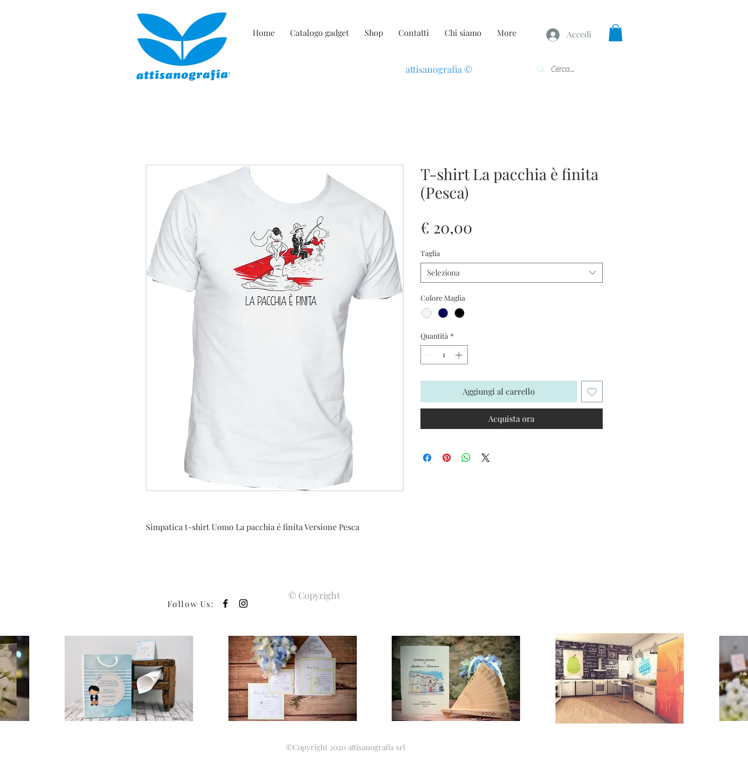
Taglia (430, 253)
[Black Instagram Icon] (243, 603)
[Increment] (459, 355)
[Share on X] (486, 458)
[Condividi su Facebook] (427, 458)
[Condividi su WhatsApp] (466, 458)
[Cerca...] (566, 69)
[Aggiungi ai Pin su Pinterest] (446, 458)
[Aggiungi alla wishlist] (592, 391)
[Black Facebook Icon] (225, 603)
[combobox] (511, 273)
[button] (615, 32)
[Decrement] (428, 355)
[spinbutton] (444, 355)
